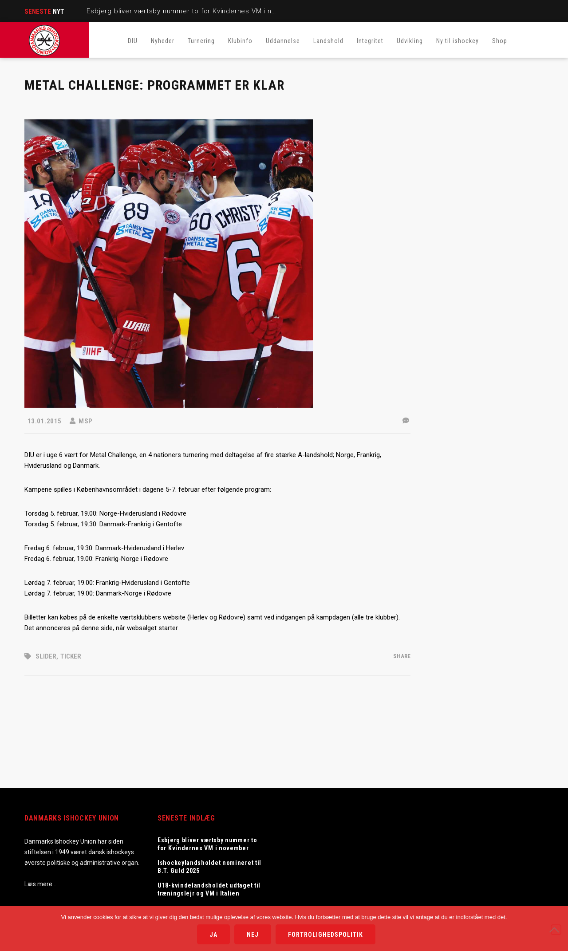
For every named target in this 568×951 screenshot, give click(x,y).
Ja (213, 934)
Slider (46, 656)
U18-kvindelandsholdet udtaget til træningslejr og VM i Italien (209, 889)
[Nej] (556, 929)
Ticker (70, 656)
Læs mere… (40, 884)
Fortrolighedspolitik (325, 934)
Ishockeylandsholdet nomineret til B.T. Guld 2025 (209, 866)
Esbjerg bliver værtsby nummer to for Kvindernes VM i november (194, 11)
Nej (253, 934)
